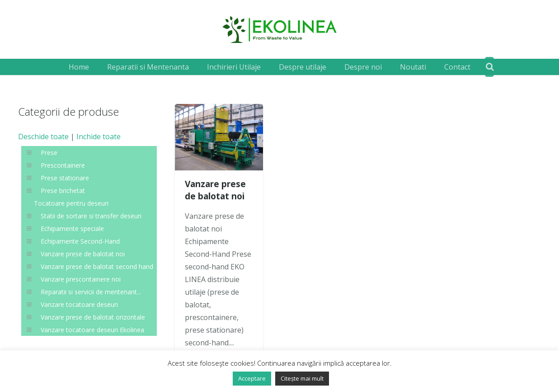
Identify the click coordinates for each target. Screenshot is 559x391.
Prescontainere (63, 165)
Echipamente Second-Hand (80, 241)
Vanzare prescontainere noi (81, 279)
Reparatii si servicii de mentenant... (91, 291)
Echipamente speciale (72, 228)
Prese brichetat (63, 190)
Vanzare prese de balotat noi (215, 190)
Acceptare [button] (252, 378)
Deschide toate (43, 136)
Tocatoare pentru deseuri (71, 203)
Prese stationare (65, 178)
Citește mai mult (302, 378)
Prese (49, 152)
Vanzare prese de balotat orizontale (93, 317)
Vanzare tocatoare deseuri (79, 304)
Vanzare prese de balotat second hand (97, 266)
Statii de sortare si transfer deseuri (91, 216)
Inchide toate (98, 136)
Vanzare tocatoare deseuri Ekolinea (92, 329)
